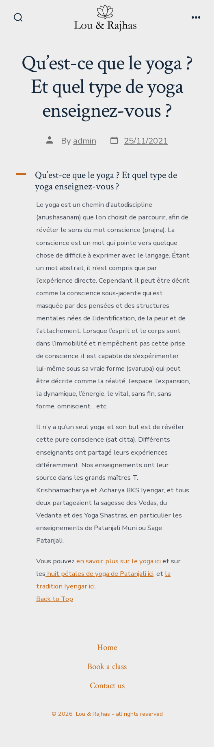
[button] (107, 180)
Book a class (107, 666)
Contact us (107, 685)
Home (107, 647)
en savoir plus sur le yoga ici (118, 561)
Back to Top (54, 598)
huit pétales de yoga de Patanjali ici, (100, 573)
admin (84, 140)
